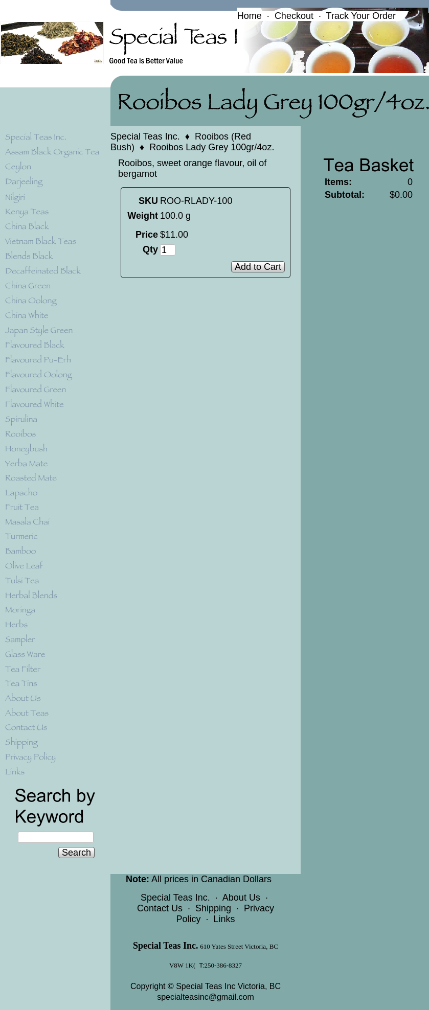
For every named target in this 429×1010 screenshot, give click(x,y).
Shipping (213, 908)
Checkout (294, 16)
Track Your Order (361, 16)
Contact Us (160, 908)
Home (249, 16)
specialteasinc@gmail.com (205, 997)
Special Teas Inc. (145, 136)
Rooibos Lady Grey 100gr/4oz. (211, 147)
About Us (241, 897)
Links (224, 919)
